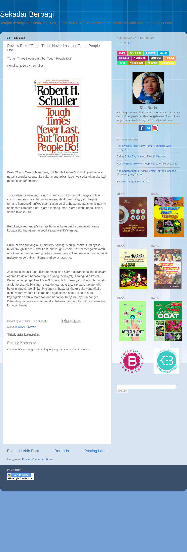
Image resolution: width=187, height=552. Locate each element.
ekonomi (170, 58)
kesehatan (156, 58)
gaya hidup (135, 53)
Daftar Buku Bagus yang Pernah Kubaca (141, 156)
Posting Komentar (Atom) (37, 459)
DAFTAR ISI (124, 42)
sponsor (152, 63)
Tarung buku (168, 63)
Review (31, 326)
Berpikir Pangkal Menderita (133, 181)
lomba (122, 63)
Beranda (61, 451)
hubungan (124, 58)
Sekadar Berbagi (27, 14)
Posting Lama (96, 451)
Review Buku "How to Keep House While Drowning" (148, 163)
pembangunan (136, 63)
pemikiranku (140, 58)
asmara (163, 53)
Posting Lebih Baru (23, 451)
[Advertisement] (93, 523)
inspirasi (20, 326)
